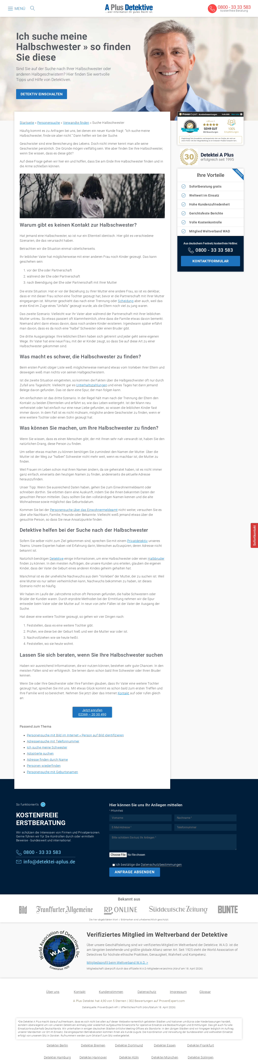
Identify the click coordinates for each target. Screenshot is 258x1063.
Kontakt (123, 693)
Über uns (52, 992)
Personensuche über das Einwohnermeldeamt (84, 510)
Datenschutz (147, 992)
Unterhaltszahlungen (91, 385)
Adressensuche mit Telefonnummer (53, 741)
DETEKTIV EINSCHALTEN (42, 94)
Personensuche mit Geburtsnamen (52, 772)
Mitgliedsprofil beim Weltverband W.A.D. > (117, 962)
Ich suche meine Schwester (47, 747)
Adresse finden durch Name (47, 759)
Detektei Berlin (57, 1045)
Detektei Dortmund (129, 1045)
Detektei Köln (129, 1057)
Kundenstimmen (111, 992)
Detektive (56, 558)
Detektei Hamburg (57, 1057)
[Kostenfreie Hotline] (210, 250)
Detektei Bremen (93, 1045)
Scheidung (125, 301)
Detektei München (164, 1057)
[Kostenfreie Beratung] (229, 9)
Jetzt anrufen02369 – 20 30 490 (92, 712)
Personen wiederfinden (44, 766)
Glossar (205, 992)
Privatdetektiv (137, 541)
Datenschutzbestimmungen (161, 864)
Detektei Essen (165, 1045)
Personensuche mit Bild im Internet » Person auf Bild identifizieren (75, 735)
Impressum (178, 992)
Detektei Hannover (93, 1057)
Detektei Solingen (201, 1057)
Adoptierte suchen (40, 753)
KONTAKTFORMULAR (210, 261)
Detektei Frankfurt (200, 1045)
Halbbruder (156, 558)
